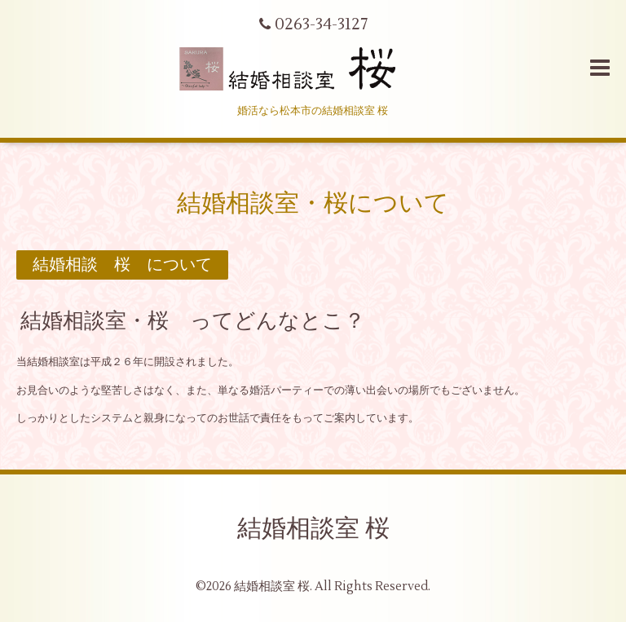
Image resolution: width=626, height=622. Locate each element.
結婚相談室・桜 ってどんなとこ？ (192, 321)
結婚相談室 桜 (313, 529)
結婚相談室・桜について (313, 203)
